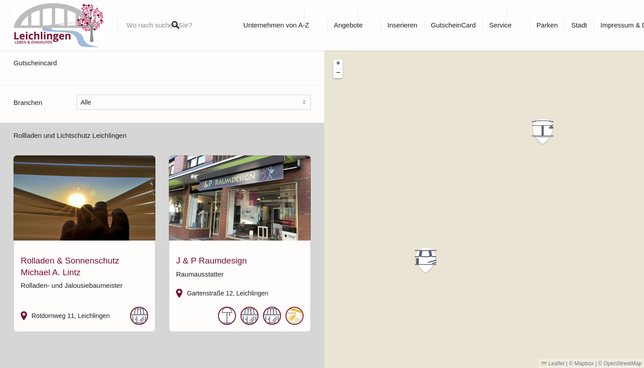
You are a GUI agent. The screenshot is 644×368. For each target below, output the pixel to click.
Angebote (348, 25)
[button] (548, 131)
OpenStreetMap (622, 363)
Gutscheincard (35, 63)
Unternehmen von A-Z (276, 25)
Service (500, 25)
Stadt (579, 25)
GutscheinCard (453, 25)
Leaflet (552, 363)
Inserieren (402, 25)
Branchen (28, 102)
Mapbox (584, 363)
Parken (547, 25)
